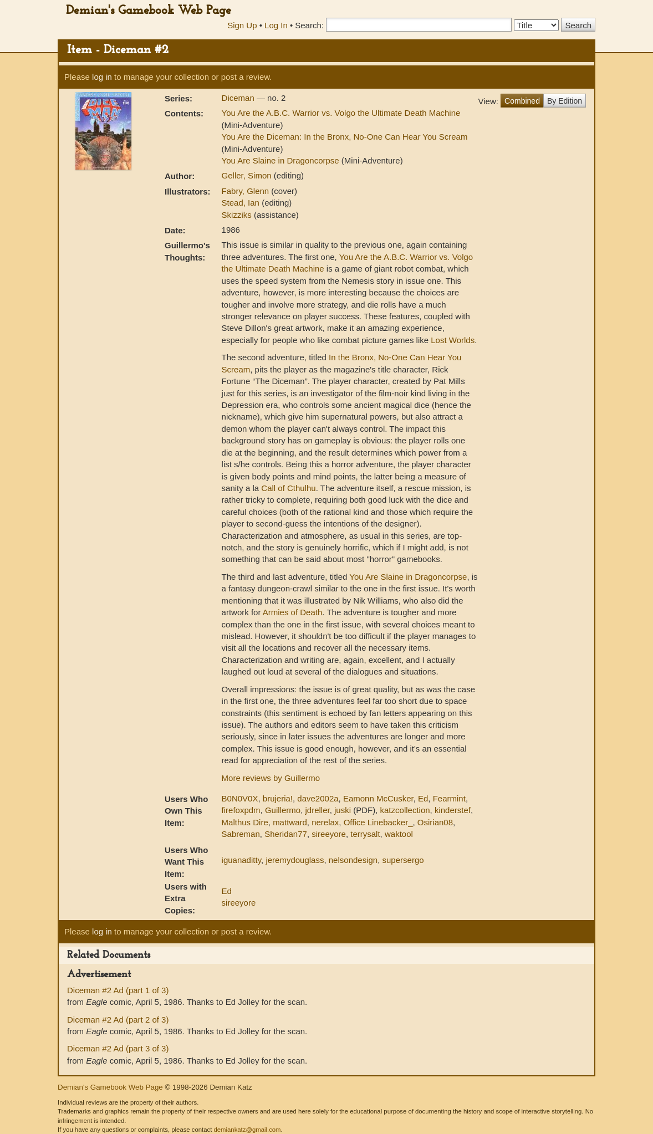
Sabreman (241, 834)
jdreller (317, 810)
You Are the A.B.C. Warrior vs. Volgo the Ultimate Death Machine (341, 113)
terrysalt (365, 834)
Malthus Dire (245, 822)
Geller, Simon (248, 175)
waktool (399, 834)
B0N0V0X (240, 798)
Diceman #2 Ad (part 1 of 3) (118, 990)
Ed (423, 798)
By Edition (564, 100)
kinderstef (453, 810)
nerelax (325, 822)
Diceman (239, 98)
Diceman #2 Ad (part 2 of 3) (118, 1019)
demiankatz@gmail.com (246, 1129)
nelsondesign (353, 860)
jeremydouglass (295, 860)
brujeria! (278, 798)
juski (342, 810)
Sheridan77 (285, 834)
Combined (522, 100)
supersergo (403, 860)
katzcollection (405, 810)
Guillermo (282, 810)
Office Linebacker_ (378, 822)
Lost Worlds (453, 340)
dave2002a (317, 798)
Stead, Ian (242, 202)
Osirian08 (435, 822)
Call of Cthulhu (288, 488)
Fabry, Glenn (247, 191)
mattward (290, 822)
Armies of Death (293, 612)
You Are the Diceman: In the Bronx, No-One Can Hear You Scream (345, 136)
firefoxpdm (241, 810)
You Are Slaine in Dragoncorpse (280, 160)
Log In (276, 25)
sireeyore (329, 834)
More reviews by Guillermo (271, 778)
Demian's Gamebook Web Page (148, 10)
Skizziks (238, 214)
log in (102, 76)
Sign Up (242, 25)
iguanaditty (241, 860)
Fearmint (449, 798)
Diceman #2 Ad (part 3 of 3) (118, 1048)
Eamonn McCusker (378, 798)
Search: (309, 25)
